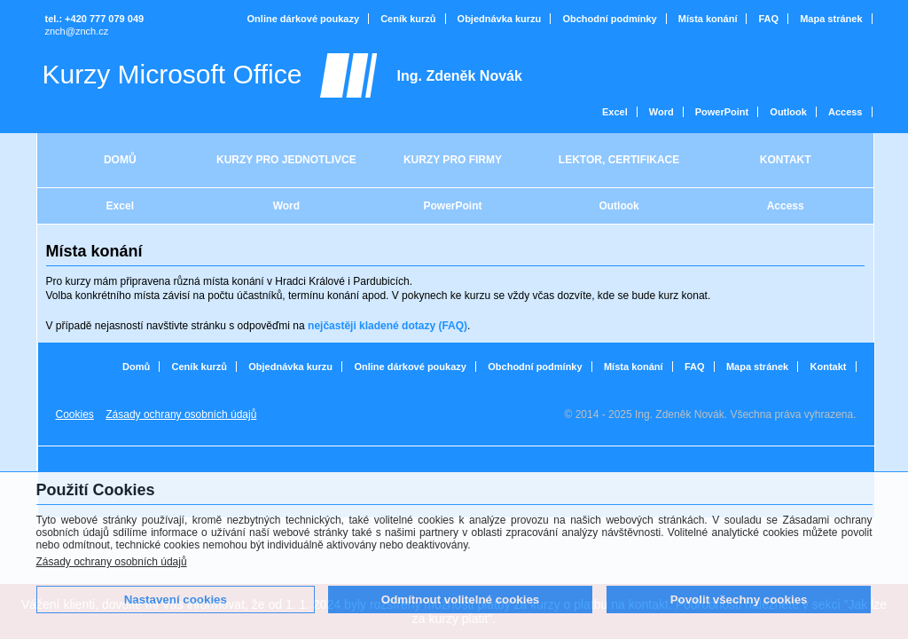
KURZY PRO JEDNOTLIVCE (286, 160)
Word (661, 111)
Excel (615, 111)
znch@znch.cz (77, 31)
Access (845, 111)
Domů (136, 366)
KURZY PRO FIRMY (452, 160)
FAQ (769, 18)
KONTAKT (785, 160)
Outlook (788, 111)
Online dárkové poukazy (303, 18)
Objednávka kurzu (500, 18)
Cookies (75, 414)
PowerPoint (722, 111)
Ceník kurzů (407, 18)
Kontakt (828, 366)
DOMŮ (120, 160)
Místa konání (708, 18)
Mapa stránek (831, 18)
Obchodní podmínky (609, 18)
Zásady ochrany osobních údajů (111, 562)
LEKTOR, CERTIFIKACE (619, 160)
